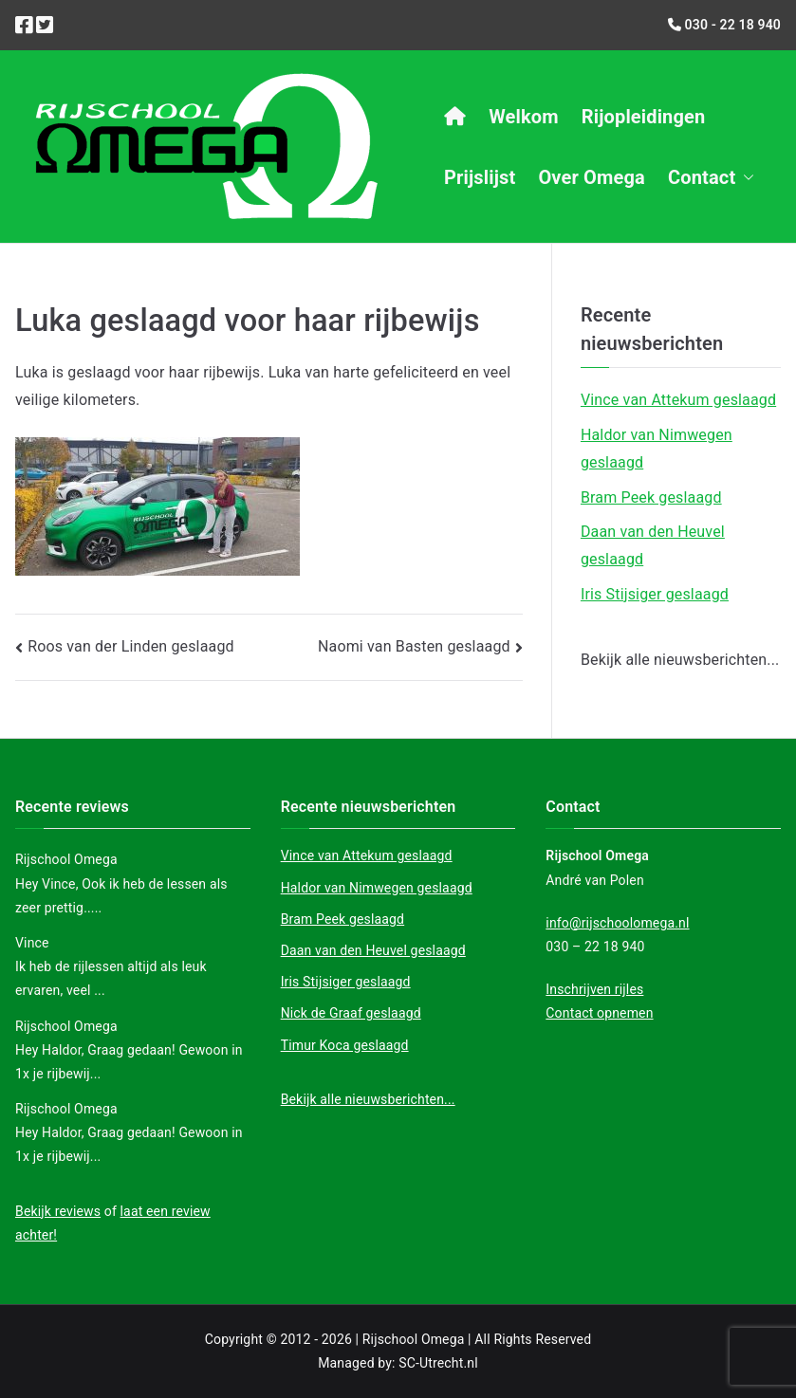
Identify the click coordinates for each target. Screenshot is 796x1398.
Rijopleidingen (644, 116)
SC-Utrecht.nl (438, 1362)
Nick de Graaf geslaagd (351, 1013)
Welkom (524, 116)
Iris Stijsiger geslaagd (655, 594)
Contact (711, 177)
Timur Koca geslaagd (345, 1045)
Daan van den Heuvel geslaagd (653, 545)
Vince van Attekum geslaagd (678, 400)
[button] (744, 177)
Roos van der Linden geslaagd (131, 646)
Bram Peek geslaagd (651, 497)
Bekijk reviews (58, 1211)
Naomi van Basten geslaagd (414, 646)
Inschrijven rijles (594, 989)
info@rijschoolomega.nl (617, 922)
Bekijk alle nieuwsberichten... (680, 660)
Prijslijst (479, 177)
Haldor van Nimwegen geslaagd (656, 448)
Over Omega (591, 177)
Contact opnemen (599, 1013)
